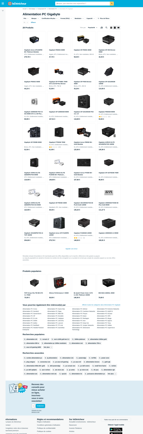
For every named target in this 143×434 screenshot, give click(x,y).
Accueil (25, 9)
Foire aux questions (15, 420)
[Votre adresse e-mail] (48, 389)
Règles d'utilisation (47, 405)
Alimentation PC (52, 9)
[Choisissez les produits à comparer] (102, 27)
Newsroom (76, 408)
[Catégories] (3, 3)
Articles (75, 414)
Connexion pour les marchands (19, 417)
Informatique (32, 9)
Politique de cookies (48, 414)
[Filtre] (3, 11)
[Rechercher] (112, 4)
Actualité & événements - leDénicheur (86, 405)
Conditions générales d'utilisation (52, 408)
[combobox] (82, 4)
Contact (11, 408)
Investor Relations (79, 411)
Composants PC (42, 9)
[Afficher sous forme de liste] (115, 27)
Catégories (76, 417)
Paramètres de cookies (49, 417)
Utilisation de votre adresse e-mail (44, 393)
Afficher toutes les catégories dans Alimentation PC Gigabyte (101, 305)
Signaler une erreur (71, 249)
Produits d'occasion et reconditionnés (86, 421)
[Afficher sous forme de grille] (111, 27)
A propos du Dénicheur (17, 405)
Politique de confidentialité (50, 411)
